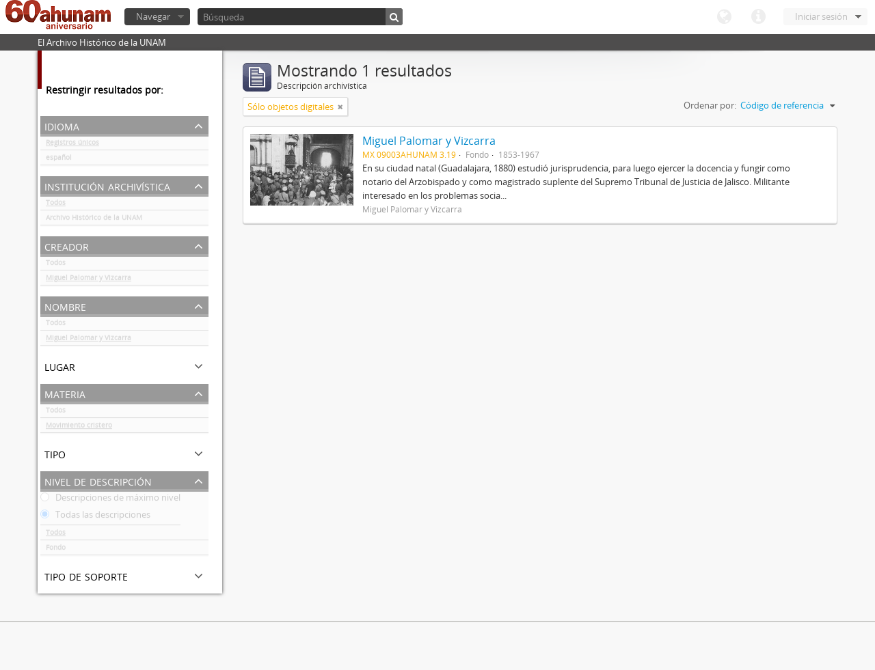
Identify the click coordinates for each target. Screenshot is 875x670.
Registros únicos (72, 145)
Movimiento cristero (79, 427)
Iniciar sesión (821, 16)
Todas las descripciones (95, 517)
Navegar (153, 16)
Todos (56, 205)
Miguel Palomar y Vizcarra (88, 280)
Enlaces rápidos (758, 17)
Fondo (56, 550)
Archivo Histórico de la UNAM (94, 220)
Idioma (724, 17)
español (59, 160)
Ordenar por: (710, 105)
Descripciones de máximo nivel (110, 500)
